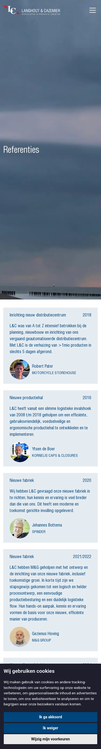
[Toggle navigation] (93, 10)
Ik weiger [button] (50, 728)
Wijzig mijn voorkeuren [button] (50, 739)
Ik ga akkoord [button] (50, 717)
